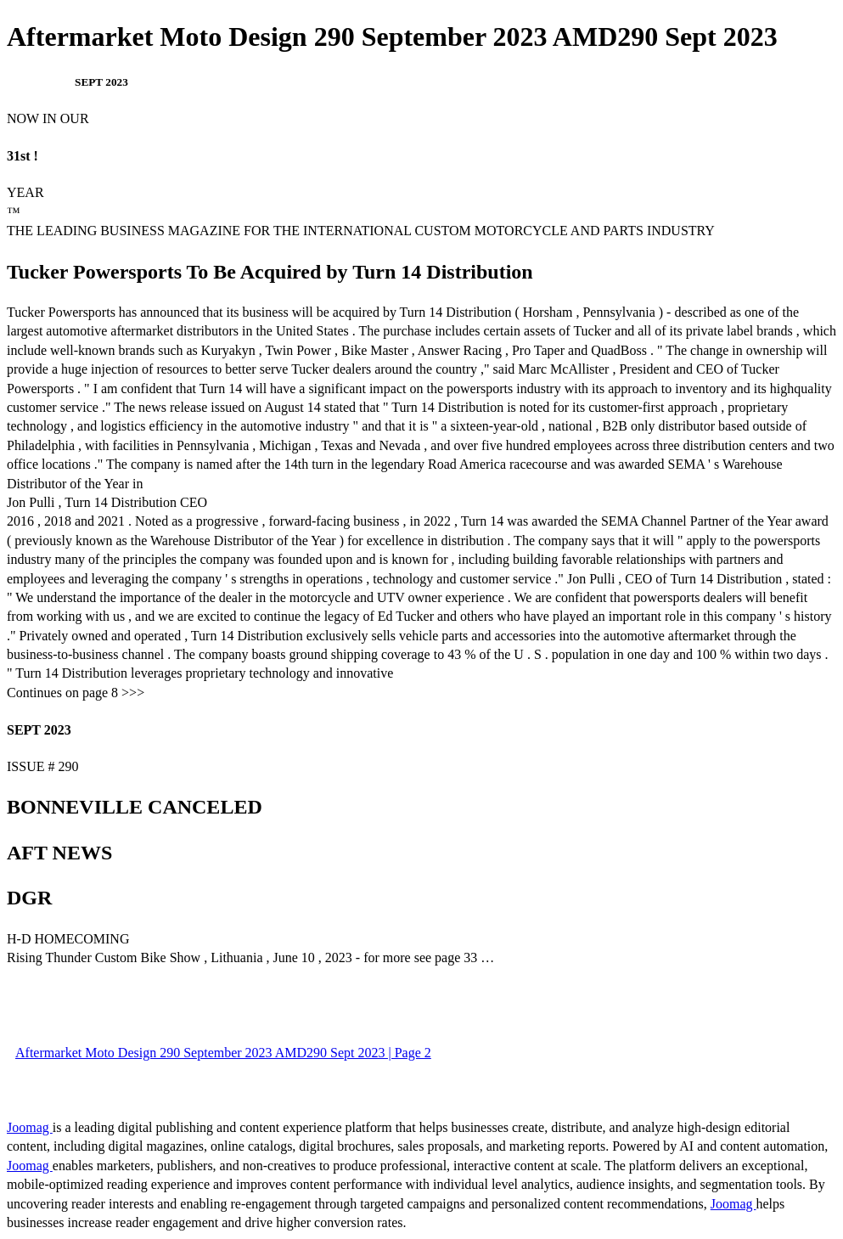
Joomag (30, 1127)
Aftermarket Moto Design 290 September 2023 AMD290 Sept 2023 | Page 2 (223, 1052)
